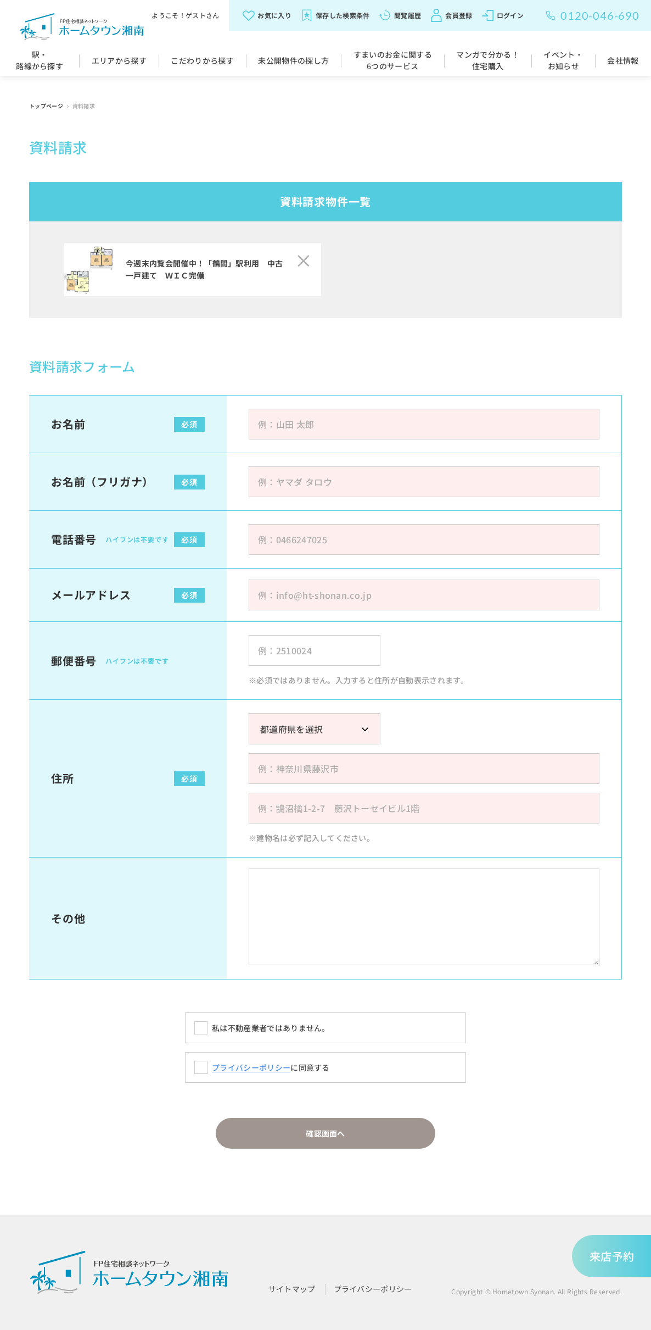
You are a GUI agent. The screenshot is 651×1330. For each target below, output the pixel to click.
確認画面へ (325, 1133)
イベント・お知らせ (563, 60)
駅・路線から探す (39, 60)
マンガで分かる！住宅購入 (487, 60)
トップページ (46, 106)
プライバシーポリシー (251, 1067)
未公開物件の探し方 (293, 60)
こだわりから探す (202, 60)
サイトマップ (292, 1288)
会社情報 (622, 60)
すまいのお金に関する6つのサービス (392, 60)
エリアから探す (119, 60)
